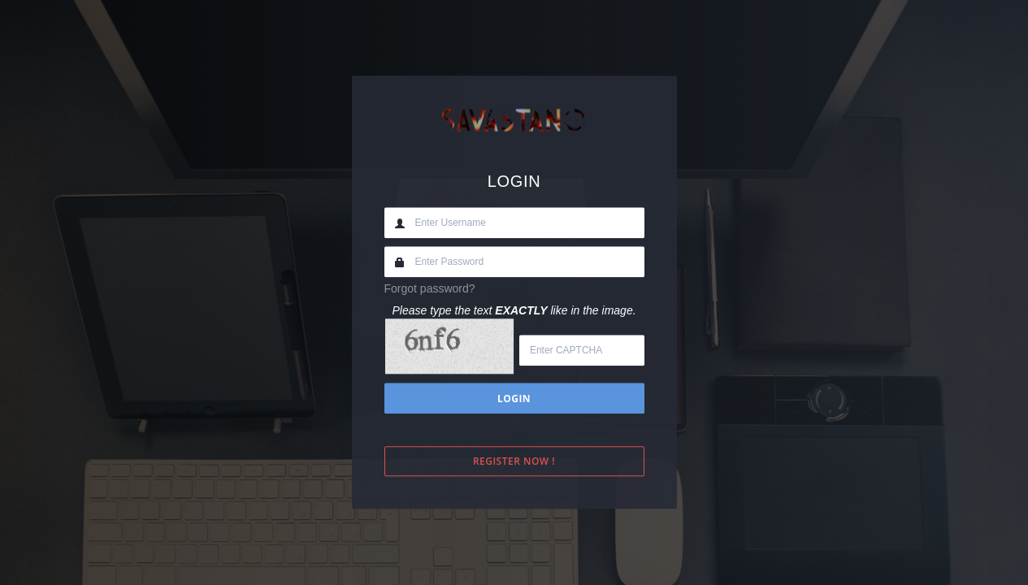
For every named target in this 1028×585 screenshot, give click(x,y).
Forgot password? (429, 288)
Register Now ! (514, 462)
